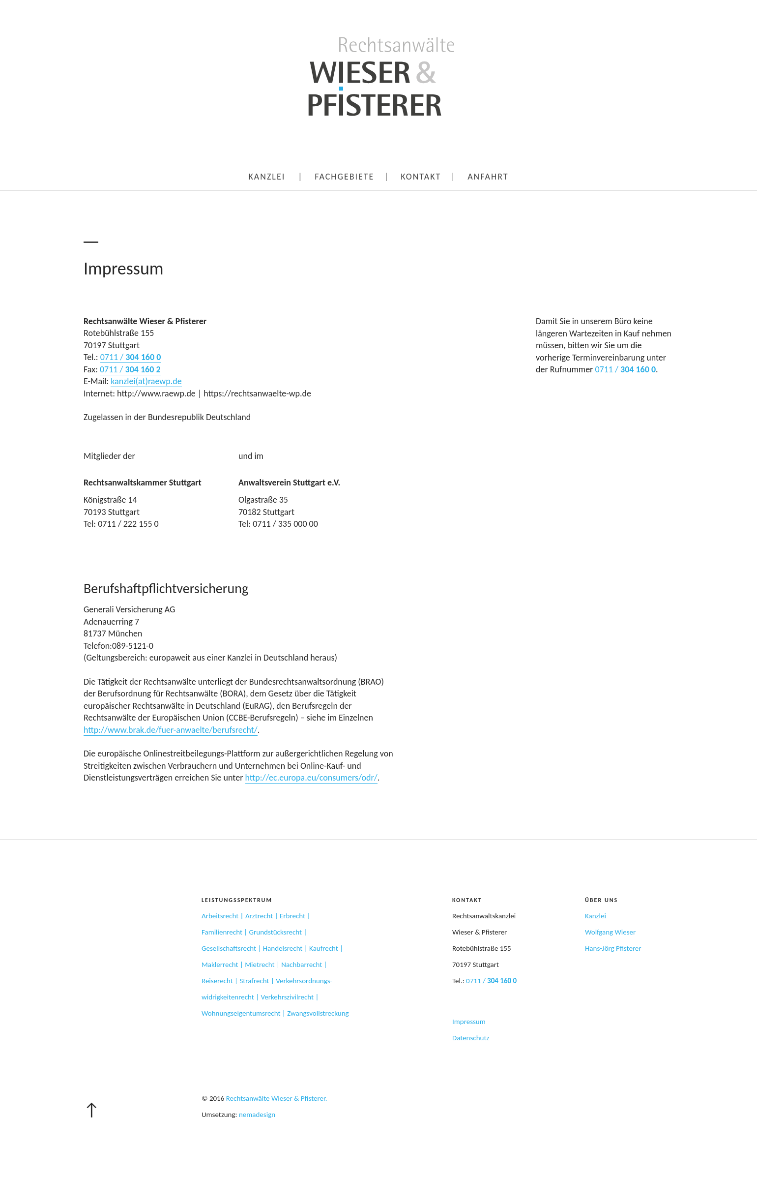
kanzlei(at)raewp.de (146, 381)
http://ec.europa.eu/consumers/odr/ (311, 777)
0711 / (130, 357)
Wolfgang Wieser (610, 932)
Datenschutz (470, 1037)
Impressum (469, 1021)
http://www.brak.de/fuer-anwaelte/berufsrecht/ (171, 729)
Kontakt (421, 176)
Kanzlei (267, 176)
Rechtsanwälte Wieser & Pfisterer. (276, 1098)
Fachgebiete (344, 176)
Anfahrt (487, 176)
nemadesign (257, 1114)
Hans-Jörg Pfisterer (613, 948)
